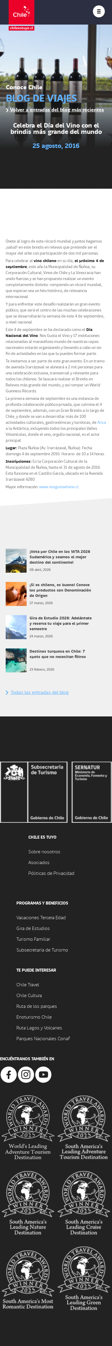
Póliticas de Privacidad (51, 873)
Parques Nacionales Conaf (43, 1038)
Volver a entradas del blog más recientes (55, 109)
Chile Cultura (29, 995)
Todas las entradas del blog (37, 692)
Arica (101, 422)
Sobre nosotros (44, 851)
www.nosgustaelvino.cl (59, 486)
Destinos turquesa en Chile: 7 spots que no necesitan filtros (58, 653)
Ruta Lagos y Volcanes (39, 1027)
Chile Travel (27, 984)
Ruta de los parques (36, 1006)
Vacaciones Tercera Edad (41, 917)
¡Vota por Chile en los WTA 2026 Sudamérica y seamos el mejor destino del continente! (60, 557)
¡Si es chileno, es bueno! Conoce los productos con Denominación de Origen (60, 590)
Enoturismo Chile (34, 1017)
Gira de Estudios (33, 928)
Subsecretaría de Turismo (42, 949)
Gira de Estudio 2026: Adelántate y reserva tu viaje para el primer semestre (61, 623)
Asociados (39, 862)
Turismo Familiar (33, 939)
